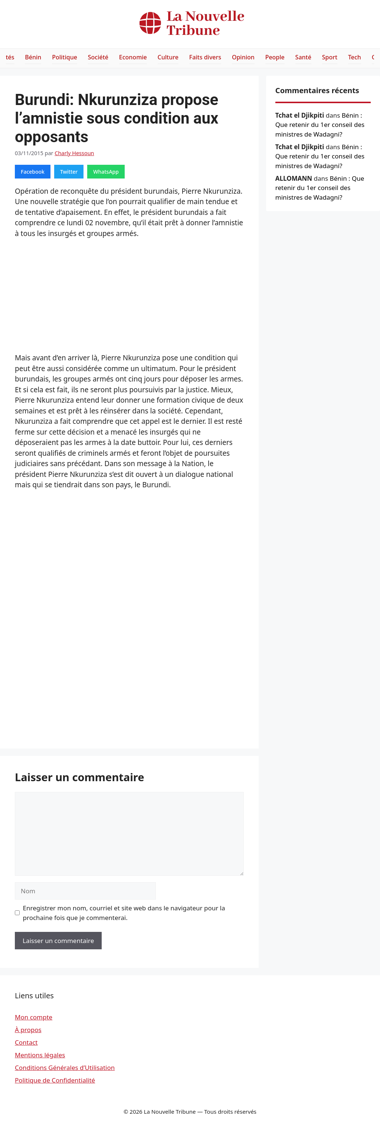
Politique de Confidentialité (55, 1080)
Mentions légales (40, 1055)
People (275, 57)
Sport (329, 57)
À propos (28, 1029)
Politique (64, 57)
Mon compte (33, 1017)
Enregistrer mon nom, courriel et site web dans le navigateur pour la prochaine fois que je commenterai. (124, 913)
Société (98, 57)
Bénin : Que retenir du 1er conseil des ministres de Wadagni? (319, 124)
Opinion (243, 57)
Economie (133, 57)
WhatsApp (106, 171)
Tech (354, 57)
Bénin (33, 57)
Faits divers (205, 57)
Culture (168, 57)
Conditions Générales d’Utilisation (65, 1067)
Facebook (33, 171)
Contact (26, 1042)
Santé (303, 57)
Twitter (69, 171)
